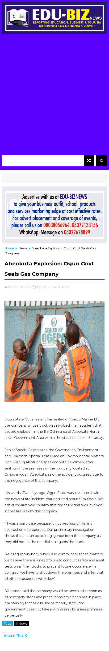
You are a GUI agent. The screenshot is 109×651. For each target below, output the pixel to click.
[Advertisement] (54, 95)
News (23, 248)
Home (9, 248)
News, (65, 287)
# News (21, 623)
